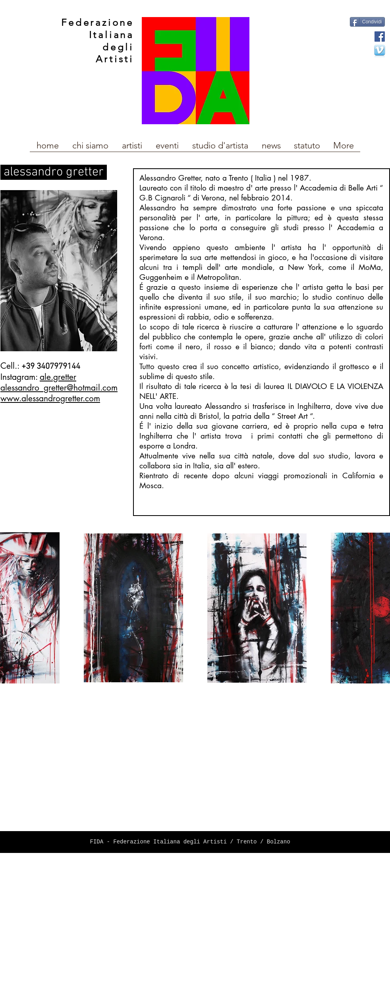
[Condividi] (367, 22)
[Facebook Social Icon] (380, 36)
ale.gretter (58, 376)
